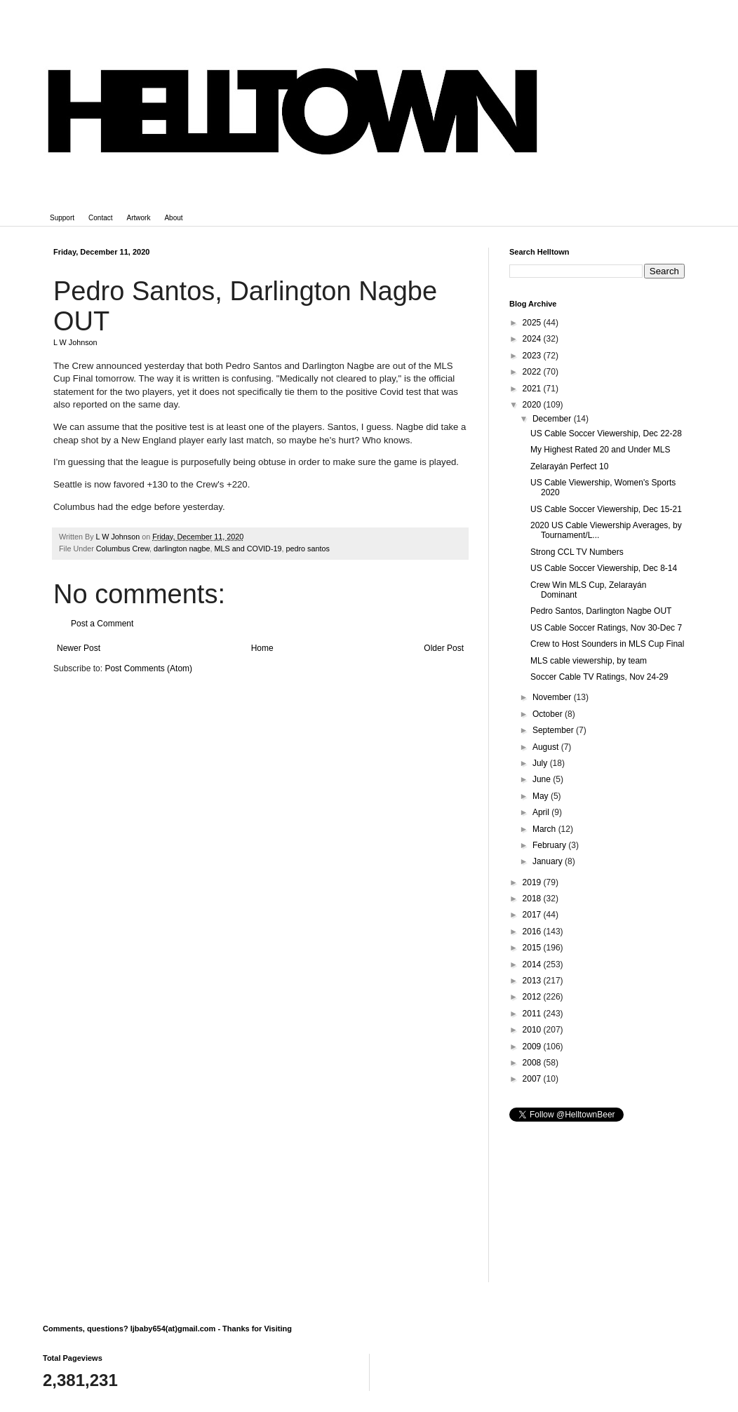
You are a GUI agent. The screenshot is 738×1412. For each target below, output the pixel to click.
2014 (533, 964)
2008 (533, 1063)
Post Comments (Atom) (148, 668)
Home (262, 648)
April (541, 812)
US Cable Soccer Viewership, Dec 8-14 (603, 568)
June (542, 779)
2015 (533, 948)
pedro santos (308, 548)
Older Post (444, 648)
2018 (533, 898)
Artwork (139, 218)
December (553, 419)
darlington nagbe (182, 548)
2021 (533, 389)
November (553, 697)
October (548, 714)
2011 (533, 1013)
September (554, 730)
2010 (533, 1030)
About (173, 218)
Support (62, 218)
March (545, 829)
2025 (533, 323)
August (546, 747)
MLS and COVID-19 (247, 548)
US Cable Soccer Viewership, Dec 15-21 (606, 509)
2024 (533, 339)
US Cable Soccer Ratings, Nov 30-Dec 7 (606, 628)
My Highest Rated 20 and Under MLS (600, 450)
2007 (533, 1079)
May (541, 796)
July (541, 763)
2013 (533, 981)
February (550, 845)
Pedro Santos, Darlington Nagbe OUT (600, 611)
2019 (533, 882)
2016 (533, 931)
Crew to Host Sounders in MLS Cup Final (607, 644)
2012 (533, 997)
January (548, 861)
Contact (100, 218)
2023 (533, 356)
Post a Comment (102, 623)
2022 (533, 372)
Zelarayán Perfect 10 (569, 466)
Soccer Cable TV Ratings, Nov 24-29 (599, 677)
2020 (533, 405)
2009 (533, 1046)
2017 (533, 915)
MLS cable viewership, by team (588, 661)
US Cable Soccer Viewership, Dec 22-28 (606, 433)
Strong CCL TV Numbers (577, 552)
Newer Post (78, 648)
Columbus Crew (122, 548)
